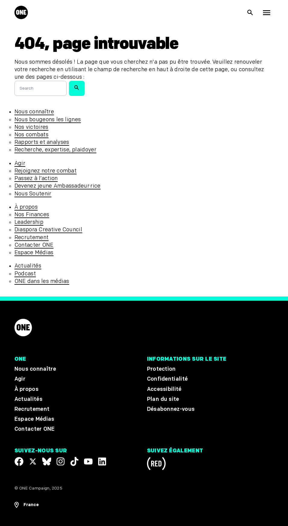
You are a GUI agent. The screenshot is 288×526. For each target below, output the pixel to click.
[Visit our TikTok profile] (74, 461)
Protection (161, 369)
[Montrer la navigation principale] (267, 13)
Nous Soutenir (33, 194)
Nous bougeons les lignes (47, 119)
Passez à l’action (36, 178)
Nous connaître (34, 112)
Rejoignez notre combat (45, 171)
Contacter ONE (34, 245)
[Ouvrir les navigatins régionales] (26, 505)
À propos (26, 207)
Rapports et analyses (41, 142)
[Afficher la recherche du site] (250, 12)
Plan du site (163, 399)
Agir (19, 163)
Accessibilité (164, 389)
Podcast (25, 274)
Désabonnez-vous (171, 409)
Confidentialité (167, 379)
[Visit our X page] (32, 461)
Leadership (28, 222)
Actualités (27, 266)
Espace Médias (34, 252)
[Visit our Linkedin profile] (102, 461)
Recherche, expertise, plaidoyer (55, 150)
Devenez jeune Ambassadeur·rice (57, 186)
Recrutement (31, 237)
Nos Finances (31, 214)
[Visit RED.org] (156, 464)
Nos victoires (31, 127)
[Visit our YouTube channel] (88, 461)
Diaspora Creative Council (48, 230)
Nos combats (31, 135)
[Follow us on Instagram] (60, 461)
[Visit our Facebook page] (18, 461)
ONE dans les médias (41, 281)
